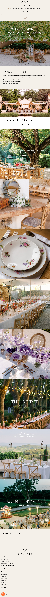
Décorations (4, 578)
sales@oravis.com (5, 561)
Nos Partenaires (4, 592)
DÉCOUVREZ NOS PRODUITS (10, 84)
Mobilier (2, 582)
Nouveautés (4, 574)
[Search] (24, 14)
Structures (3, 584)
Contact (3, 590)
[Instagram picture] (25, 154)
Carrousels (3, 576)
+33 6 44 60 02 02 (5, 559)
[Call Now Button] (3, 594)
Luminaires (3, 580)
